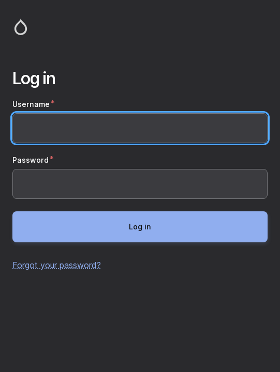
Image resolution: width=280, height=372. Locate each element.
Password (30, 160)
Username (31, 104)
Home (140, 27)
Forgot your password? (56, 265)
